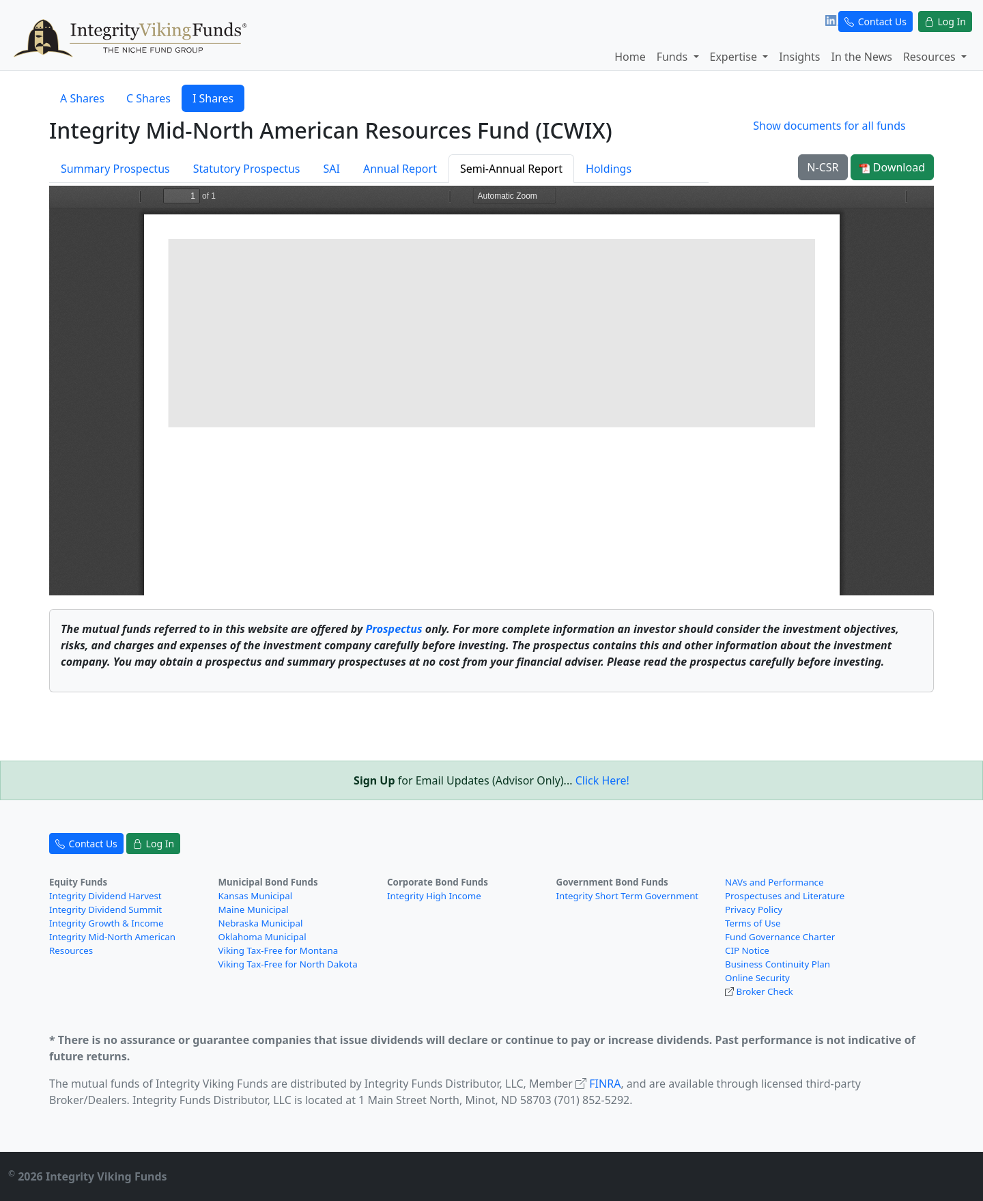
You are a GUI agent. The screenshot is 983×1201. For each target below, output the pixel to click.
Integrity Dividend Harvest (105, 896)
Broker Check (764, 991)
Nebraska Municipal (260, 923)
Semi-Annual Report (511, 168)
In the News (861, 56)
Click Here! (602, 780)
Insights (799, 56)
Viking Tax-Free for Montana (278, 950)
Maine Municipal (253, 909)
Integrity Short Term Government (627, 896)
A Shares (82, 98)
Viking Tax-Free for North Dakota (288, 964)
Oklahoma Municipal (262, 937)
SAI (331, 168)
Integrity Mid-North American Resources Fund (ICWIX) (330, 130)
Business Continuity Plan (777, 964)
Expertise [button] (735, 56)
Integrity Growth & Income (106, 923)
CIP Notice (747, 950)
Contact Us (875, 21)
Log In (945, 21)
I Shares (213, 98)
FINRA (605, 1083)
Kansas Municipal (255, 896)
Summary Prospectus (115, 168)
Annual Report (400, 168)
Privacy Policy (753, 909)
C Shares (148, 98)
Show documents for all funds (829, 125)
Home (630, 56)
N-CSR (822, 167)
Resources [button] (930, 56)
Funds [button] (674, 56)
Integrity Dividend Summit (105, 909)
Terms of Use (753, 923)
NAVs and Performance (774, 882)
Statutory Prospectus (246, 168)
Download (892, 167)
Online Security (757, 978)
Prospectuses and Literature (784, 896)
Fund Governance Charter (780, 937)
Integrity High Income (434, 896)
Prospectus (393, 628)
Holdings (608, 168)
